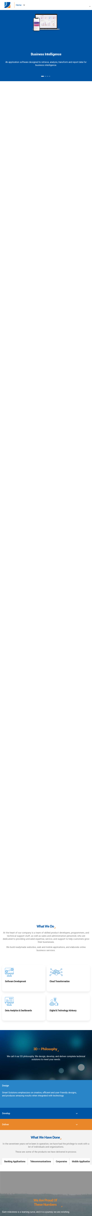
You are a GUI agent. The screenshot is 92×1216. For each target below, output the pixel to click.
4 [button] (49, 76)
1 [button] (42, 76)
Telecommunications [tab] (40, 1161)
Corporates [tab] (61, 1161)
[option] (46, 44)
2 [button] (45, 76)
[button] (90, 5)
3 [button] (47, 76)
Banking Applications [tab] (14, 1161)
